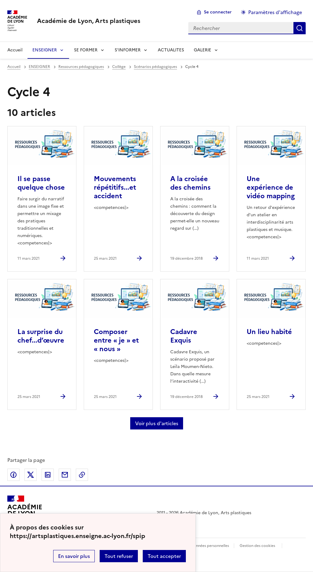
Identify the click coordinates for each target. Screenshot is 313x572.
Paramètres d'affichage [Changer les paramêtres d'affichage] (275, 12)
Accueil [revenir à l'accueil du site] (15, 50)
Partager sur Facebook (13, 475)
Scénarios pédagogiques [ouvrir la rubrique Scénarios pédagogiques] (155, 66)
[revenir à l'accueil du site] (88, 21)
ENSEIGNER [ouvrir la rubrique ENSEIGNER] (39, 66)
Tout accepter (164, 556)
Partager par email (65, 475)
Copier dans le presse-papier (82, 475)
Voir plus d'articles (156, 423)
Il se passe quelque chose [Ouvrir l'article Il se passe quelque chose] (41, 183)
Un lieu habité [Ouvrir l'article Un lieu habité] (269, 332)
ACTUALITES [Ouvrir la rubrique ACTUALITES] (171, 50)
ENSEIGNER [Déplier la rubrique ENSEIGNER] (44, 50)
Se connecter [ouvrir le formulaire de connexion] (218, 12)
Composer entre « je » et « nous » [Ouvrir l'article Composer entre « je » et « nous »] (116, 340)
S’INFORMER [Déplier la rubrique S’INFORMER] (128, 50)
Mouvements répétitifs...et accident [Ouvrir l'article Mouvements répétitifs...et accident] (115, 187)
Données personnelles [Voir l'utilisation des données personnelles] (209, 545)
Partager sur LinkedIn (48, 475)
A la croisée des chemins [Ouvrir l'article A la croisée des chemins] (190, 183)
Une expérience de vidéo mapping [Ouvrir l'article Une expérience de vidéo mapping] (271, 187)
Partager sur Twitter (30, 475)
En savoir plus (74, 556)
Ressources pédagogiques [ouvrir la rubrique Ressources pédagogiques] (81, 66)
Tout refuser (119, 556)
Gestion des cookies (257, 545)
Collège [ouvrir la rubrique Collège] (119, 66)
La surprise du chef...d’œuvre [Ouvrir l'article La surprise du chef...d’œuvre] (40, 336)
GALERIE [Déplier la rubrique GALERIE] (202, 50)
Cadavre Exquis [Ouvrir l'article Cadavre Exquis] (183, 336)
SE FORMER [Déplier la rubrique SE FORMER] (86, 50)
